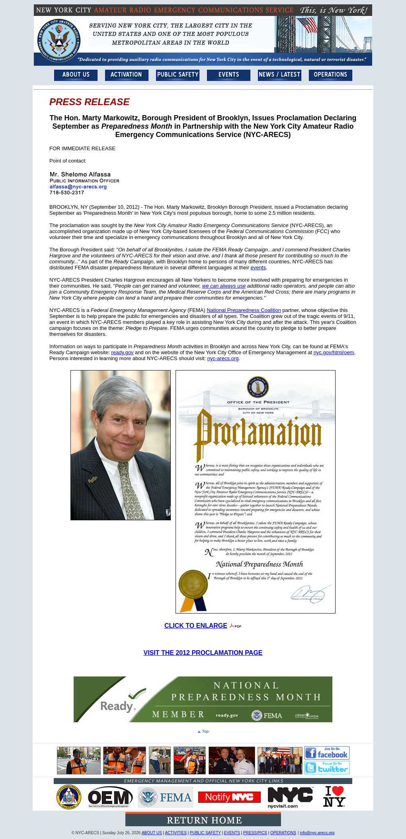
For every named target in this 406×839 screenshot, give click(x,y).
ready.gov (122, 352)
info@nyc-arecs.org (317, 833)
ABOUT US (152, 833)
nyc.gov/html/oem (334, 352)
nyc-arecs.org (223, 358)
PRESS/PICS (255, 833)
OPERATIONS (283, 833)
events (258, 268)
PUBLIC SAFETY (205, 833)
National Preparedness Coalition (244, 310)
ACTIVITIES (175, 833)
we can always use (224, 286)
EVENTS (232, 833)
